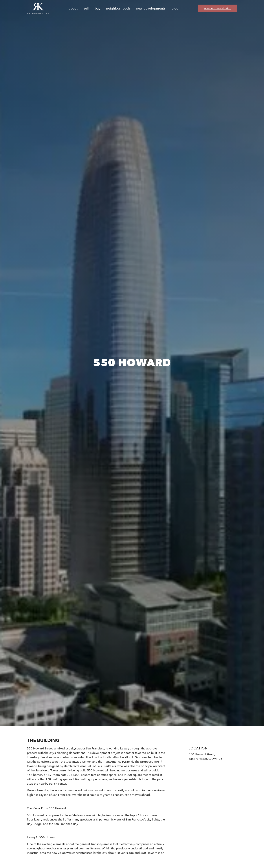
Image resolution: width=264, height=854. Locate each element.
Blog (175, 8)
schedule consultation (217, 8)
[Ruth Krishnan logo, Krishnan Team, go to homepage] (38, 8)
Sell (86, 8)
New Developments (151, 8)
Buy (97, 8)
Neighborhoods (118, 8)
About (73, 8)
